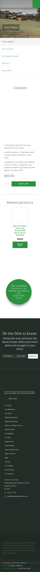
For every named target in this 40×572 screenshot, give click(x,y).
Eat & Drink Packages (10, 56)
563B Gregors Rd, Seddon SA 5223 (16, 483)
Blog (6, 458)
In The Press (9, 474)
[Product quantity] (7, 183)
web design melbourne (10, 568)
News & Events (10, 454)
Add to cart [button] (20, 244)
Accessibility (9, 433)
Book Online (6, 71)
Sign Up (33, 356)
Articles (7, 462)
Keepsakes (6, 63)
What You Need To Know (13, 425)
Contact (8, 437)
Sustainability (9, 445)
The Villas (8, 405)
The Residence (10, 409)
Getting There (10, 429)
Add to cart (24, 184)
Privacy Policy (32, 563)
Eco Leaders (9, 466)
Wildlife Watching (11, 421)
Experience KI (9, 441)
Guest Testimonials (11, 450)
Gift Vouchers (7, 49)
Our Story (8, 413)
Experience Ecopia (11, 417)
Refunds (5, 565)
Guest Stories (9, 470)
